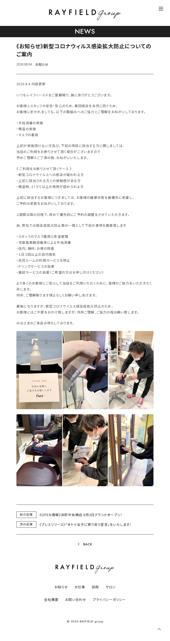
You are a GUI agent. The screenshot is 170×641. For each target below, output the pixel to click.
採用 (95, 587)
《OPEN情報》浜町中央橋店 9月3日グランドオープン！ (81, 514)
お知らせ (41, 64)
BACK (87, 544)
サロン (111, 587)
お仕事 (80, 587)
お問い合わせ (75, 599)
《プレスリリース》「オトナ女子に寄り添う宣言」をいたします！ (85, 524)
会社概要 (51, 599)
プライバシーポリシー (109, 599)
